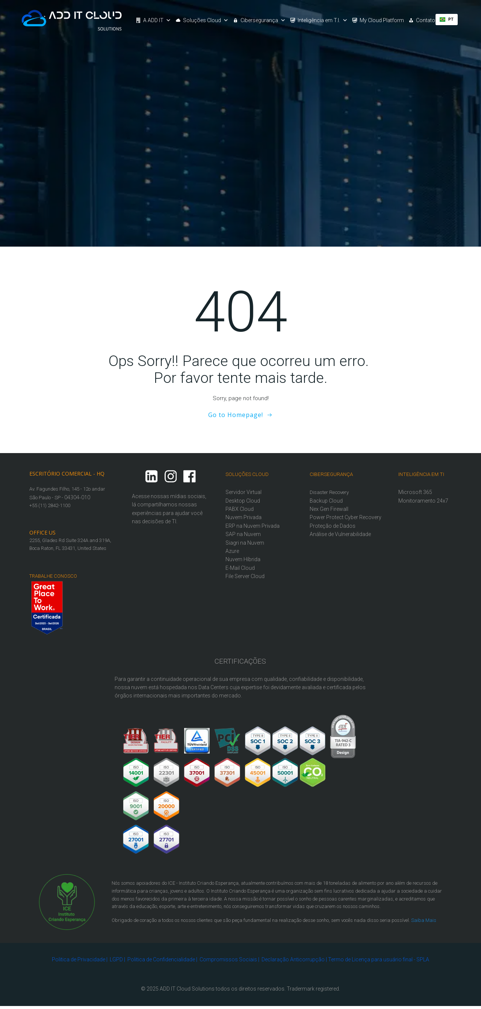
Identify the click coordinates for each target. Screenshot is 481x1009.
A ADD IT (157, 20)
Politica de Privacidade (78, 960)
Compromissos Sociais (228, 960)
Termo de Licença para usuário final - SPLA (378, 960)
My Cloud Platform (382, 20)
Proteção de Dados (333, 533)
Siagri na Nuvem (245, 542)
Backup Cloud (326, 500)
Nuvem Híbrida (243, 559)
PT (447, 19)
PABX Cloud (240, 508)
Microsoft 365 (416, 491)
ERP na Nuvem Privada (253, 525)
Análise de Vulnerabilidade (340, 542)
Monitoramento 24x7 (424, 500)
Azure (232, 550)
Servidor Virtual (244, 491)
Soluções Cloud (206, 20)
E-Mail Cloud (240, 567)
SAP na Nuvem (243, 533)
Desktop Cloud (243, 500)
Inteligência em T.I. (323, 20)
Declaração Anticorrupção (293, 960)
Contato (426, 20)
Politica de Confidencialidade (161, 960)
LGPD (116, 960)
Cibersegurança (263, 20)
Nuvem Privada (244, 517)
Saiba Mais (424, 919)
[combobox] (447, 19)
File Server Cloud (245, 575)
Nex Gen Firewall (329, 508)
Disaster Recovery (329, 491)
